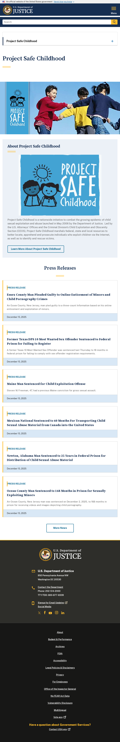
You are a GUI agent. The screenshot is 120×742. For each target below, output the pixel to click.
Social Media (44, 606)
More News (60, 527)
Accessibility (60, 660)
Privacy (60, 675)
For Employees (60, 682)
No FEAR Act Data (60, 696)
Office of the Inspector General (60, 689)
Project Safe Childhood (21, 41)
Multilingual (60, 710)
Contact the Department (50, 587)
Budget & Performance (60, 639)
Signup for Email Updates (53, 602)
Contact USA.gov (60, 729)
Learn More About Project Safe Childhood (36, 248)
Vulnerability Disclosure (60, 703)
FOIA (60, 653)
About (60, 632)
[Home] (17, 14)
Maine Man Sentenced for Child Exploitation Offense (46, 384)
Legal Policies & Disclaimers (60, 668)
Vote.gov (60, 717)
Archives (60, 646)
